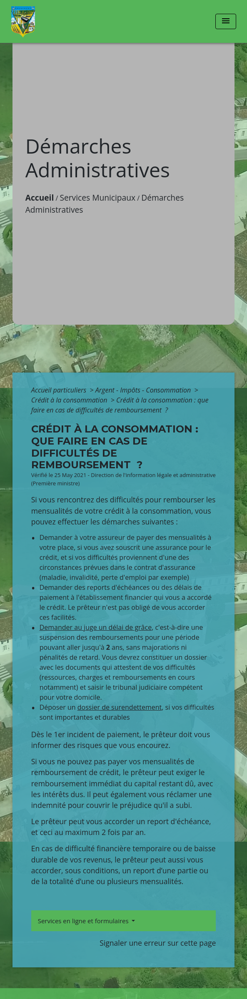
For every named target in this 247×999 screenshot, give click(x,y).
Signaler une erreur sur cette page (158, 943)
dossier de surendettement (119, 707)
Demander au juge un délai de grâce (96, 627)
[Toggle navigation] (225, 21)
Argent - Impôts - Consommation (144, 390)
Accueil (39, 197)
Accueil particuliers (59, 390)
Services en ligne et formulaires (84, 921)
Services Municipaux (97, 197)
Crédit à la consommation (70, 400)
